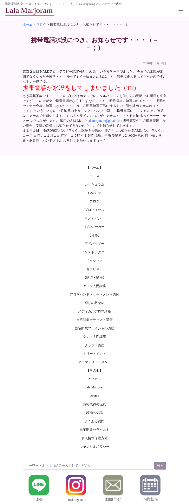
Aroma (94, 396)
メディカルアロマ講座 (94, 311)
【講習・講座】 (94, 277)
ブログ (94, 201)
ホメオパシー (94, 218)
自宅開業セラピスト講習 (94, 320)
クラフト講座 (94, 345)
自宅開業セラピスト (94, 429)
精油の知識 (94, 412)
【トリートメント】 (94, 353)
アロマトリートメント (94, 362)
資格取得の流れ (94, 404)
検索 (160, 465)
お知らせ (94, 193)
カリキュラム (94, 184)
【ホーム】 (94, 167)
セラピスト (94, 269)
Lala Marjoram (94, 387)
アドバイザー (94, 243)
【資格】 (94, 235)
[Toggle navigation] (181, 10)
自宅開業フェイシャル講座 (94, 328)
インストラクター (94, 252)
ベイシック (94, 260)
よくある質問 (94, 421)
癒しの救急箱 (94, 303)
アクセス (94, 379)
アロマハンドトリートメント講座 (94, 294)
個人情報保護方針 (94, 438)
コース (94, 176)
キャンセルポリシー (94, 446)
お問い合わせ (94, 226)
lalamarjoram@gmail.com (104, 120)
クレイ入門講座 (94, 336)
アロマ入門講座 (94, 286)
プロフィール (94, 210)
